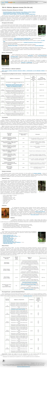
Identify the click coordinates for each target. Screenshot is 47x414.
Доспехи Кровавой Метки (30, 14)
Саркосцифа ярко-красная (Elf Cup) (10, 236)
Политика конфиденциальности (23, 366)
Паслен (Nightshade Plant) (8, 241)
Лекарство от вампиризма (26, 62)
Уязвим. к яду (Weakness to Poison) (14, 86)
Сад (18, 14)
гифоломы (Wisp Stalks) (12, 45)
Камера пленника (25, 13)
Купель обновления (16, 12)
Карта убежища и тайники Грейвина (28, 12)
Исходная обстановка (7, 12)
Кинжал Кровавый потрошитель (9, 13)
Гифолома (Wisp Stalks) (8, 243)
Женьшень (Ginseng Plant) (8, 238)
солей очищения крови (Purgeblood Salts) (22, 38)
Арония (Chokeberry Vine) (8, 235)
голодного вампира (37, 173)
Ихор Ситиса (22, 14)
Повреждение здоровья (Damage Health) (14, 84)
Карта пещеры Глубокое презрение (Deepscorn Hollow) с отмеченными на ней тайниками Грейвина (23, 70)
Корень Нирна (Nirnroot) (40, 211)
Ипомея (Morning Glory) (8, 240)
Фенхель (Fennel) (6, 237)
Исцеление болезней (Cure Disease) (29, 282)
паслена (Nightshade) (39, 45)
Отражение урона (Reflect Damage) (18, 309)
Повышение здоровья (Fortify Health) (28, 284)
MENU (3, 2)
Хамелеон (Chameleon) (28, 289)
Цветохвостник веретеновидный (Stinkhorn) (12, 242)
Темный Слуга (6, 14)
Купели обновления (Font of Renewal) (21, 39)
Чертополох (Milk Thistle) (8, 239)
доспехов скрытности (28, 295)
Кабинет (15, 14)
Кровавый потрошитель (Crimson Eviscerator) (33, 42)
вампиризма (30, 55)
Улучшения (19, 13)
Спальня (11, 14)
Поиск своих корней (35, 214)
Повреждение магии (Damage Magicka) (14, 85)
